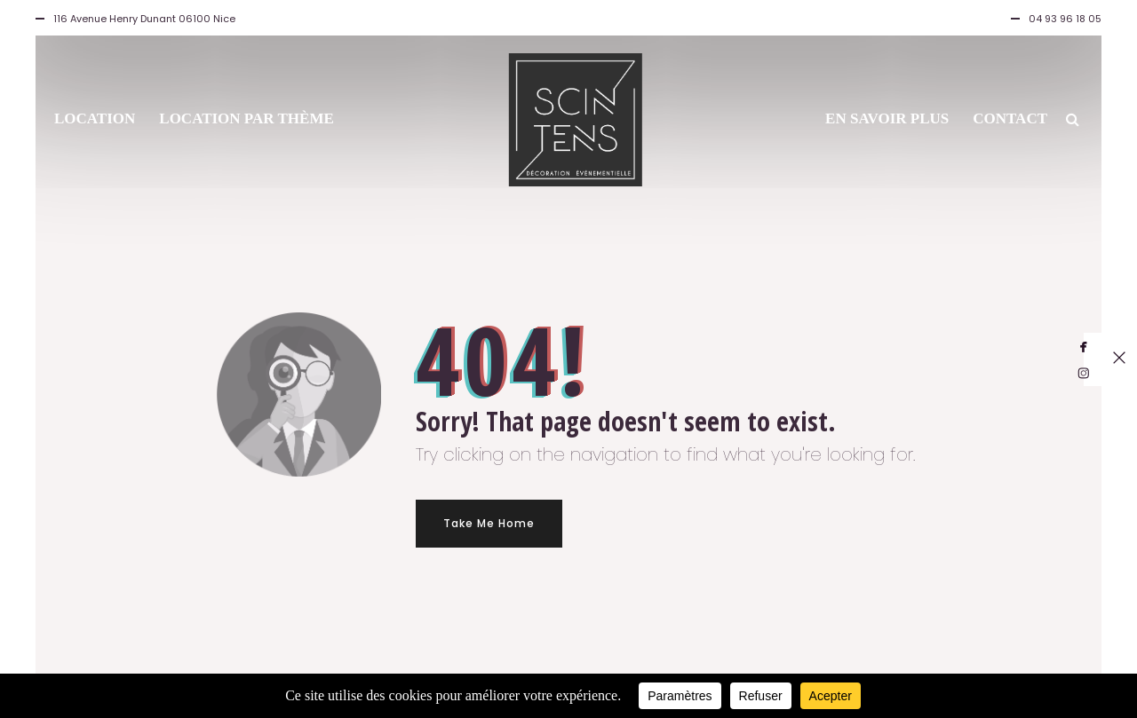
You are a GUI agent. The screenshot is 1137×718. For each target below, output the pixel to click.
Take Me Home (489, 523)
